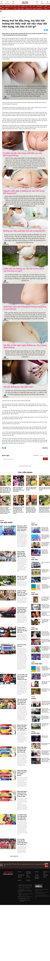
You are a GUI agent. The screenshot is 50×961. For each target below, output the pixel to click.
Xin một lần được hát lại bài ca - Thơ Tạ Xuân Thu (46, 690)
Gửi (45, 458)
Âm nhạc (28, 877)
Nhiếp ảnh (35, 733)
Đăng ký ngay (46, 864)
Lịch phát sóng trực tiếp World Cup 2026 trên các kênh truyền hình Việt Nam (22, 818)
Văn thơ (34, 559)
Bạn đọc (19, 880)
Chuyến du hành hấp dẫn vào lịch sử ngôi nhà (45, 571)
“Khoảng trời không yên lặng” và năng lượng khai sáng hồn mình (46, 586)
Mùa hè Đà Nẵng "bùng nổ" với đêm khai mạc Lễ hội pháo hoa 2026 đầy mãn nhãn (46, 760)
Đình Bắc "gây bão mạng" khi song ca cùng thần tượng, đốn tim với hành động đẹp (46, 656)
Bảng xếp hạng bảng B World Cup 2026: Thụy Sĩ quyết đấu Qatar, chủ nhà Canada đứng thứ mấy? (22, 796)
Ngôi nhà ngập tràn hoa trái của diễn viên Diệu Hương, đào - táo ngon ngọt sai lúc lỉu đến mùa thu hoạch (5, 490)
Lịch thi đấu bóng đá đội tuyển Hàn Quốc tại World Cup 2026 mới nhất (22, 843)
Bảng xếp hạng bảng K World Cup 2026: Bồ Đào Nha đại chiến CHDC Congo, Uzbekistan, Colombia (22, 752)
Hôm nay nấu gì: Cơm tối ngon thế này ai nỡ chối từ (44, 489)
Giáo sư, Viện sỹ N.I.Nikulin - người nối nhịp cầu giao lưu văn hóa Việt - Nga (45, 607)
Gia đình (3, 17)
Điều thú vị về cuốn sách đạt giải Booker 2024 (46, 682)
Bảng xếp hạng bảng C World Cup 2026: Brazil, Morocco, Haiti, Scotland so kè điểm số (22, 775)
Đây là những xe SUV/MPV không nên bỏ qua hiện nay (45, 718)
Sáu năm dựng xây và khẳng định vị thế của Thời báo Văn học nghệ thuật (46, 544)
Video (33, 698)
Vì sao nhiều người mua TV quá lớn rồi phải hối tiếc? (22, 630)
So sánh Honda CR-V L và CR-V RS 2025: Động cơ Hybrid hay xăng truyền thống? (46, 711)
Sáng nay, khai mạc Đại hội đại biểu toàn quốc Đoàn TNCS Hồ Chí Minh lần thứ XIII (22, 530)
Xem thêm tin (14, 856)
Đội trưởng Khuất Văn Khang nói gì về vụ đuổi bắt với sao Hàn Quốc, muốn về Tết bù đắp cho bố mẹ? (45, 649)
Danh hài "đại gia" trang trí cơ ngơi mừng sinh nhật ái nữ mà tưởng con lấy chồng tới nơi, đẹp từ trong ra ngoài (5, 510)
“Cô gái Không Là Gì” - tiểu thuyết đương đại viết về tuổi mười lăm (45, 598)
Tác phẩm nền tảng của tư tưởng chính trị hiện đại (46, 675)
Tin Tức (34, 525)
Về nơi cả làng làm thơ (21, 645)
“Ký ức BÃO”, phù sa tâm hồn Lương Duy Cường (45, 578)
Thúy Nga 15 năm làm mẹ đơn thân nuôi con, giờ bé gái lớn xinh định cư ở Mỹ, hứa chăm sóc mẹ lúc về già (18, 510)
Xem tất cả (36, 455)
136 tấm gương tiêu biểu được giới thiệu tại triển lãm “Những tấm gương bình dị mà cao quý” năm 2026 (46, 753)
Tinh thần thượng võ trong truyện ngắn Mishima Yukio (45, 621)
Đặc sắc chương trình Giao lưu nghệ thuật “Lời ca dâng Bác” (46, 641)
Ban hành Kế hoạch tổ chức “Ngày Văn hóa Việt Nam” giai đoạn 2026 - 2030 (45, 552)
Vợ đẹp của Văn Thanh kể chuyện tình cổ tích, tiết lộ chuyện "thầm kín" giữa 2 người (46, 634)
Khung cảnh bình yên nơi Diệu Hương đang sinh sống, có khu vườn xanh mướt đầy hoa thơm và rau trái (44, 509)
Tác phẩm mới (36, 664)
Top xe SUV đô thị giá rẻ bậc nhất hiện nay (45, 724)
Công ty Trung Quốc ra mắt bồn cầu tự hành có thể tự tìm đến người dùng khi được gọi (22, 595)
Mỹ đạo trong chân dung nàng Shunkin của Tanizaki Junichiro (46, 613)
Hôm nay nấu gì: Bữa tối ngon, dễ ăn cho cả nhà (31, 489)
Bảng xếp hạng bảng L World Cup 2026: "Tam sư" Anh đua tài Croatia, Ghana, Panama (22, 729)
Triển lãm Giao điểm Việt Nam (45, 736)
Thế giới (34, 594)
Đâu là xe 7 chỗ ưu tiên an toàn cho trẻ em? (22, 578)
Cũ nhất (46, 455)
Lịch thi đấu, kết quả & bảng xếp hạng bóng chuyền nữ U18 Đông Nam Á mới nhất (22, 678)
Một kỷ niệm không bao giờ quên (46, 744)
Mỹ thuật (20, 877)
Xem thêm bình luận (25, 466)
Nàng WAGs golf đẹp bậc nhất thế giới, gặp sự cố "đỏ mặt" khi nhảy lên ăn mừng (21, 556)
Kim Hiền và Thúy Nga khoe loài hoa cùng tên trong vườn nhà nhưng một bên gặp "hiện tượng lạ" (31, 509)
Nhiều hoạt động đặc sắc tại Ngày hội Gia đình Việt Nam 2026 (45, 536)
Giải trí (34, 629)
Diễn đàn (28, 880)
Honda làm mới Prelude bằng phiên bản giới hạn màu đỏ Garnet (22, 611)
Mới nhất (41, 455)
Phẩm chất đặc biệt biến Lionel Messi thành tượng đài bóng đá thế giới (18, 489)
